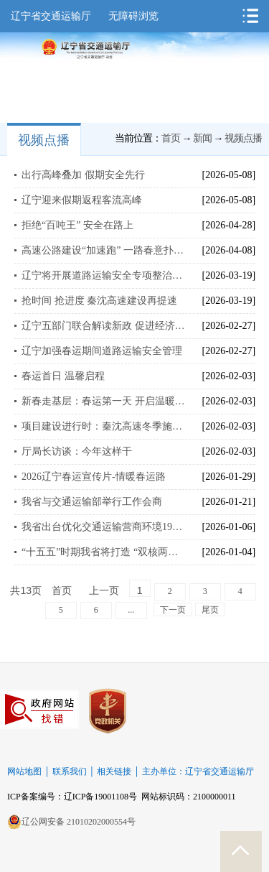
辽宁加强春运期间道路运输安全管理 (102, 350)
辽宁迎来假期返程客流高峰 (82, 200)
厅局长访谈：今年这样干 (77, 451)
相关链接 (114, 771)
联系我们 (69, 771)
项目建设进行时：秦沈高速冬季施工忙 (103, 426)
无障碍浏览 (133, 16)
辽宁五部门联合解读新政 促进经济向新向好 (103, 325)
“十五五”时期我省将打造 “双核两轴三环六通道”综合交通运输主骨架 (103, 552)
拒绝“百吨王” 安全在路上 (77, 225)
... (131, 610)
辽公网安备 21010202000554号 (71, 822)
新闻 (202, 138)
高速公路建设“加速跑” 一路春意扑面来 (103, 250)
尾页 (210, 610)
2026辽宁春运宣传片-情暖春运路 (94, 476)
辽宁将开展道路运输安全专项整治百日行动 (103, 275)
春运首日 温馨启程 (63, 376)
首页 (170, 138)
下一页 (173, 610)
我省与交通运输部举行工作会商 (92, 501)
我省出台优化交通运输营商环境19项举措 (103, 526)
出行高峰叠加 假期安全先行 (83, 175)
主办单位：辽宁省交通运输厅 (198, 771)
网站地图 (24, 771)
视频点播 (44, 140)
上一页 (104, 590)
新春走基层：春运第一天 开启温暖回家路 (103, 401)
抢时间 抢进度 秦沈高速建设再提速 (99, 300)
